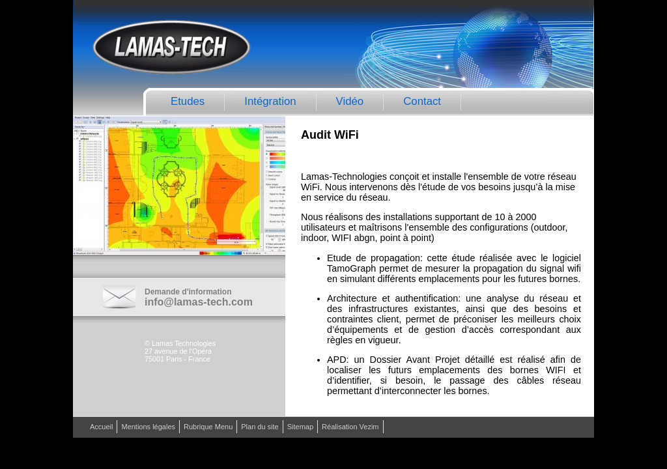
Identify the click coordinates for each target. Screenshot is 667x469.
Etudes (188, 101)
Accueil (101, 427)
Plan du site (259, 427)
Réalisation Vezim (350, 427)
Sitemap (300, 427)
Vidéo (350, 101)
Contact (422, 101)
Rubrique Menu (208, 427)
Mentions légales (148, 427)
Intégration (270, 101)
